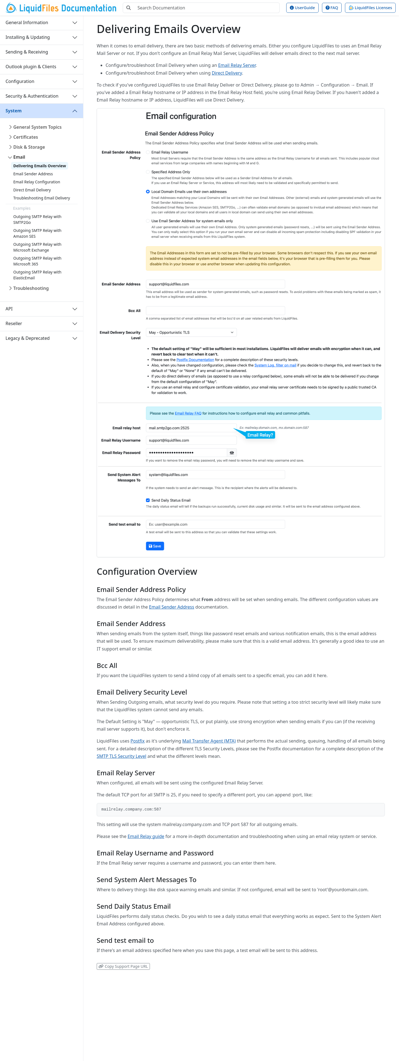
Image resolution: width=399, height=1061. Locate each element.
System (14, 111)
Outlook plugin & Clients (31, 67)
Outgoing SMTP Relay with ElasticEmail (37, 274)
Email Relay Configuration (36, 181)
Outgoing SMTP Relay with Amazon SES (37, 233)
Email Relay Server (236, 65)
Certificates (25, 137)
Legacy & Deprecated (28, 338)
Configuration (20, 81)
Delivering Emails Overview (39, 165)
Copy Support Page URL (123, 966)
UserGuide (302, 7)
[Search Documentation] (207, 7)
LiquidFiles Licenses (370, 7)
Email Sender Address (33, 173)
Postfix (138, 741)
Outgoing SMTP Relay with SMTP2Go (37, 219)
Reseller (14, 323)
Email (19, 157)
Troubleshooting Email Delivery (41, 198)
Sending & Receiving (27, 52)
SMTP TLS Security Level (121, 756)
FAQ (332, 7)
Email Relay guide (145, 836)
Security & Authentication (32, 96)
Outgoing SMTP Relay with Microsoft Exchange (37, 247)
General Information (27, 22)
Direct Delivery (227, 73)
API (9, 309)
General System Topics (37, 127)
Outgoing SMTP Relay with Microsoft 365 (37, 261)
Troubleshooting (31, 288)
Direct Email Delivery (32, 190)
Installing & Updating (28, 37)
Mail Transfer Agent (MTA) (209, 741)
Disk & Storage (29, 147)
